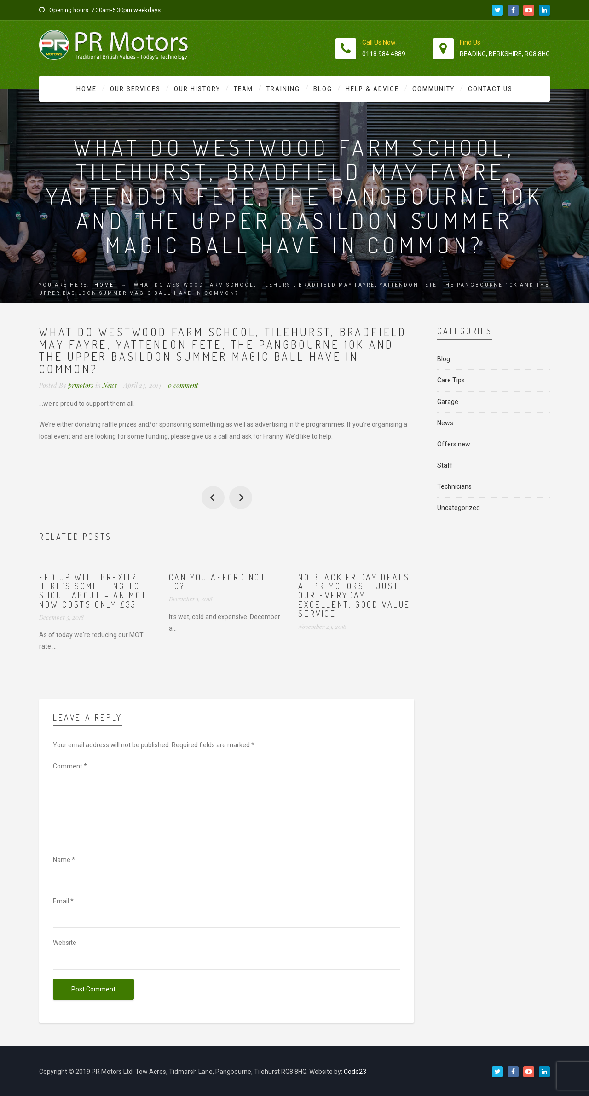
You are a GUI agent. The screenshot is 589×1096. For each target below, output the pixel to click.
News (110, 385)
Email (63, 901)
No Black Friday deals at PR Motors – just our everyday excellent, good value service (354, 595)
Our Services (135, 89)
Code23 (355, 1071)
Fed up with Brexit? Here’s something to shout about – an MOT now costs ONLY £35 (93, 591)
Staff (445, 465)
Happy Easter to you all (213, 497)
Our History (197, 89)
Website (64, 942)
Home (86, 89)
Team (243, 89)
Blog (322, 89)
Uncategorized (458, 507)
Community (433, 89)
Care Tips (451, 380)
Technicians (454, 486)
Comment (70, 766)
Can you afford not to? (217, 582)
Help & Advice (372, 89)
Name (64, 859)
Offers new (453, 444)
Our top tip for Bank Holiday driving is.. (240, 497)
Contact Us (490, 89)
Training (283, 89)
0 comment (183, 385)
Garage (447, 401)
